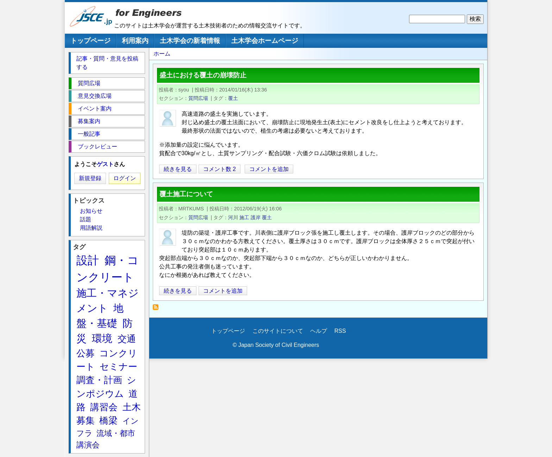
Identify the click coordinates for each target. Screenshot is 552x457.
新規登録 (90, 178)
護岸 (256, 217)
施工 (244, 217)
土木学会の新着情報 (190, 40)
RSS (340, 331)
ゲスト (105, 164)
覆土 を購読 (157, 309)
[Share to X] (462, 169)
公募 (85, 353)
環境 (102, 338)
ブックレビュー (97, 147)
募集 (85, 420)
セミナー (118, 367)
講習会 (104, 407)
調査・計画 (99, 380)
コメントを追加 (269, 169)
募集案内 (89, 121)
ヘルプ (318, 331)
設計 (87, 260)
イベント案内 (95, 109)
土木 (132, 407)
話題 (85, 219)
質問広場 (198, 98)
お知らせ (91, 211)
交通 (127, 339)
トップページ (90, 40)
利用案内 (135, 40)
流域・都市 (115, 433)
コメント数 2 (219, 169)
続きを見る (178, 169)
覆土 (233, 98)
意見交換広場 (95, 96)
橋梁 (108, 420)
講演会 (88, 444)
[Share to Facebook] (472, 169)
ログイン (124, 178)
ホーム (161, 54)
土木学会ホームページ (264, 40)
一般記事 (89, 134)
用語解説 (91, 228)
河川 (233, 217)
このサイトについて (277, 331)
